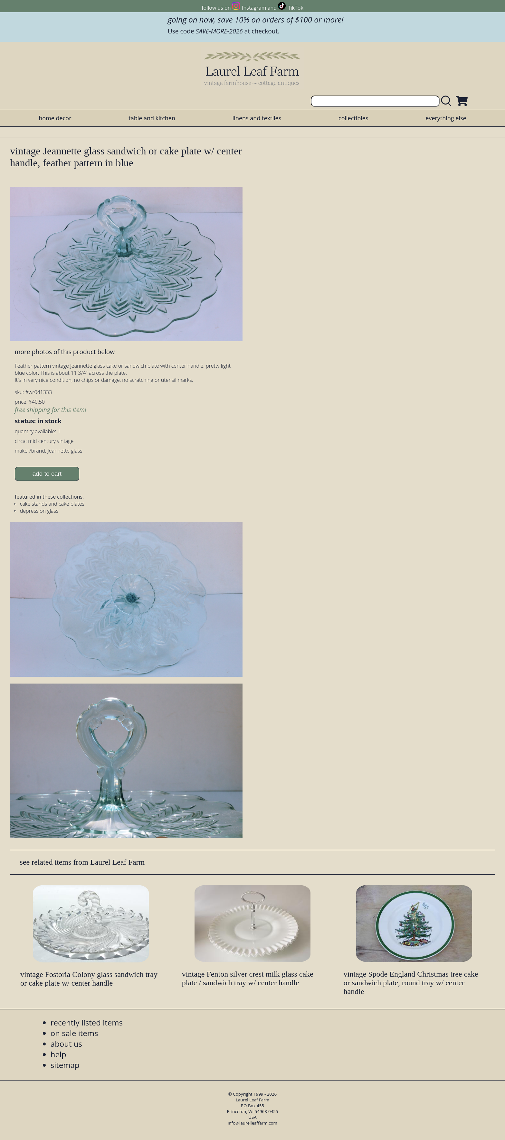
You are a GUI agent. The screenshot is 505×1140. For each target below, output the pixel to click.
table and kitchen (152, 118)
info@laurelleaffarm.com (252, 1123)
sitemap (65, 1065)
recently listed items (87, 1022)
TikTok (295, 7)
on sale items (74, 1033)
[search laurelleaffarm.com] (448, 101)
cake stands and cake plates (52, 503)
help (58, 1054)
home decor (55, 118)
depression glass (39, 510)
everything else (445, 118)
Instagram (254, 7)
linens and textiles (257, 118)
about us (66, 1043)
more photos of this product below (65, 351)
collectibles (353, 118)
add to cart (47, 473)
